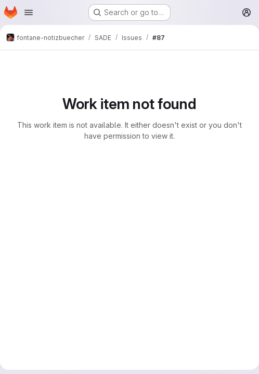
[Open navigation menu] (28, 12)
